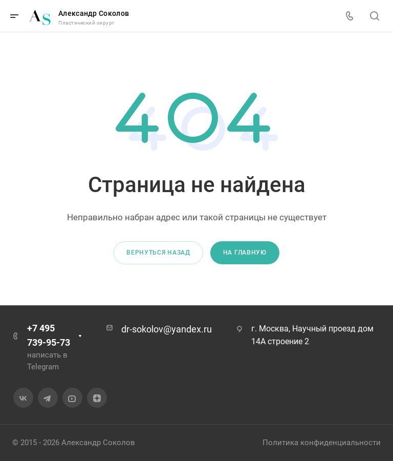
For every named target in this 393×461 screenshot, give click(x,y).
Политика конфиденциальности (322, 442)
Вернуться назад (158, 252)
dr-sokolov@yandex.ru (166, 329)
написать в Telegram (47, 360)
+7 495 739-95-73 (48, 335)
